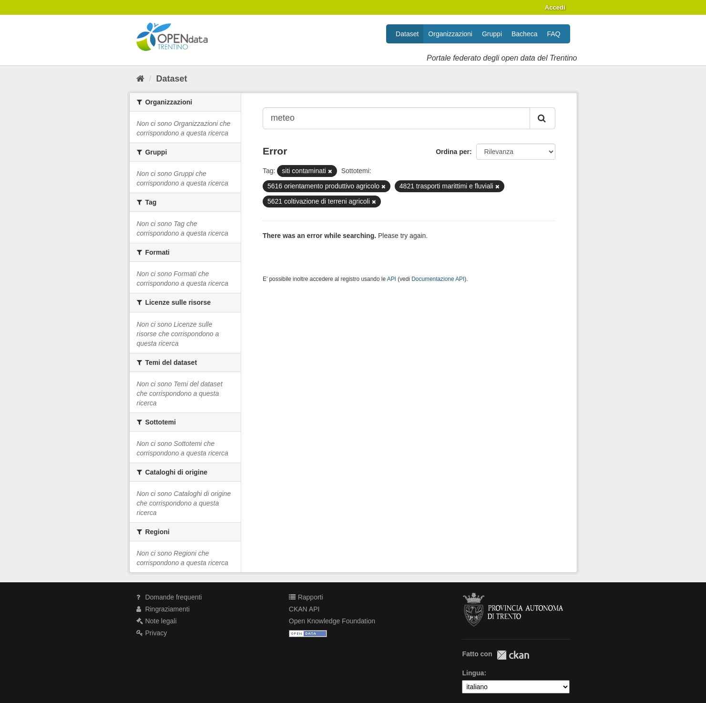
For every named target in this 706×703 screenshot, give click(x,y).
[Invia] (542, 118)
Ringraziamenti (163, 609)
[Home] (140, 78)
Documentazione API (437, 279)
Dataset (407, 34)
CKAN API (304, 609)
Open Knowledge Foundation (332, 621)
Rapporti (306, 597)
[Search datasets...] (396, 118)
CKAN (513, 655)
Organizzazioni (450, 34)
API (391, 279)
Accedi (555, 7)
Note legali (156, 621)
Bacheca (524, 34)
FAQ (553, 34)
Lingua (473, 673)
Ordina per (453, 151)
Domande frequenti (169, 597)
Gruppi (492, 34)
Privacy (151, 633)
